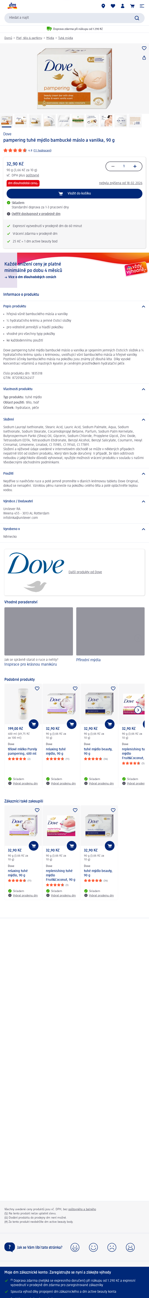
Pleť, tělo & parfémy (29, 38)
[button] (142, 6)
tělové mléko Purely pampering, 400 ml (22, 752)
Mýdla (50, 38)
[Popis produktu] (74, 306)
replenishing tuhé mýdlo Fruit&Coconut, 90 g (60, 875)
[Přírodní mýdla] (110, 640)
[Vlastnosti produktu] (74, 389)
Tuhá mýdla (65, 38)
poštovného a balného (82, 1209)
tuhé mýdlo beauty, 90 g (98, 752)
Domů (8, 38)
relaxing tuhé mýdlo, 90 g (56, 752)
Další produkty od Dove (55, 572)
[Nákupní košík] (132, 6)
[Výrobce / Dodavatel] (74, 501)
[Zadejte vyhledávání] (137, 18)
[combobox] (74, 18)
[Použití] (74, 473)
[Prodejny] (103, 6)
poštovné (32, 175)
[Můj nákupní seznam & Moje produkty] (113, 6)
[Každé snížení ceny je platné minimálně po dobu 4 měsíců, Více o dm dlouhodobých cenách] (74, 270)
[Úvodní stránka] (12, 6)
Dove (7, 134)
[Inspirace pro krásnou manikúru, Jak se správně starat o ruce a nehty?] (38, 640)
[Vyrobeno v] (74, 529)
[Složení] (74, 419)
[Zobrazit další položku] (138, 710)
